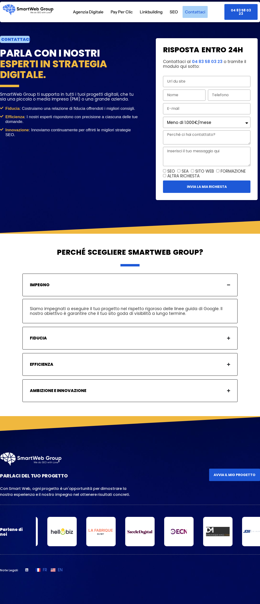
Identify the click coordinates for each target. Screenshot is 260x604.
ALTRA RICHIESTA (183, 176)
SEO (174, 12)
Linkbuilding (151, 12)
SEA (185, 171)
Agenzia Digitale (88, 12)
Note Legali (9, 570)
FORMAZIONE (233, 171)
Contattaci (195, 12)
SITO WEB (204, 171)
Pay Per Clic (122, 12)
